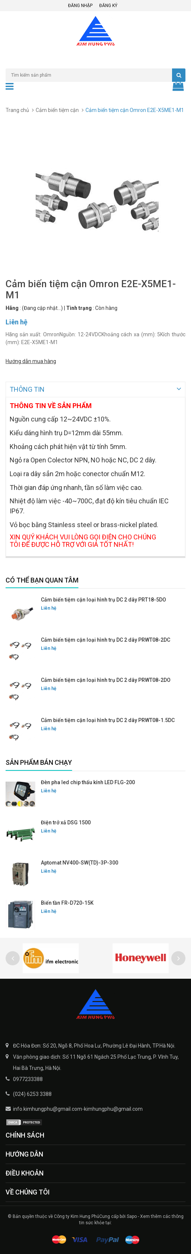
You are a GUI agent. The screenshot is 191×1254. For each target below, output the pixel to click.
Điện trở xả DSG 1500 (66, 822)
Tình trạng (79, 308)
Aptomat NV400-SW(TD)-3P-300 (79, 862)
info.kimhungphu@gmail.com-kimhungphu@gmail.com (78, 1108)
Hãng (12, 308)
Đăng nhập (80, 5)
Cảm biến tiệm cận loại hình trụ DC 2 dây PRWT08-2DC (105, 639)
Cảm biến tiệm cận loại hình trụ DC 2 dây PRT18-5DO (103, 599)
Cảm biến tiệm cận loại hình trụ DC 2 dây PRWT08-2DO (106, 679)
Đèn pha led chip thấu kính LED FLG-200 (88, 782)
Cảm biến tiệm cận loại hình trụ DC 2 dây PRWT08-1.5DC (108, 719)
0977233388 (28, 1078)
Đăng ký (108, 5)
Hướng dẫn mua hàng (31, 361)
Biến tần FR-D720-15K (67, 902)
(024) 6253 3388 (32, 1093)
